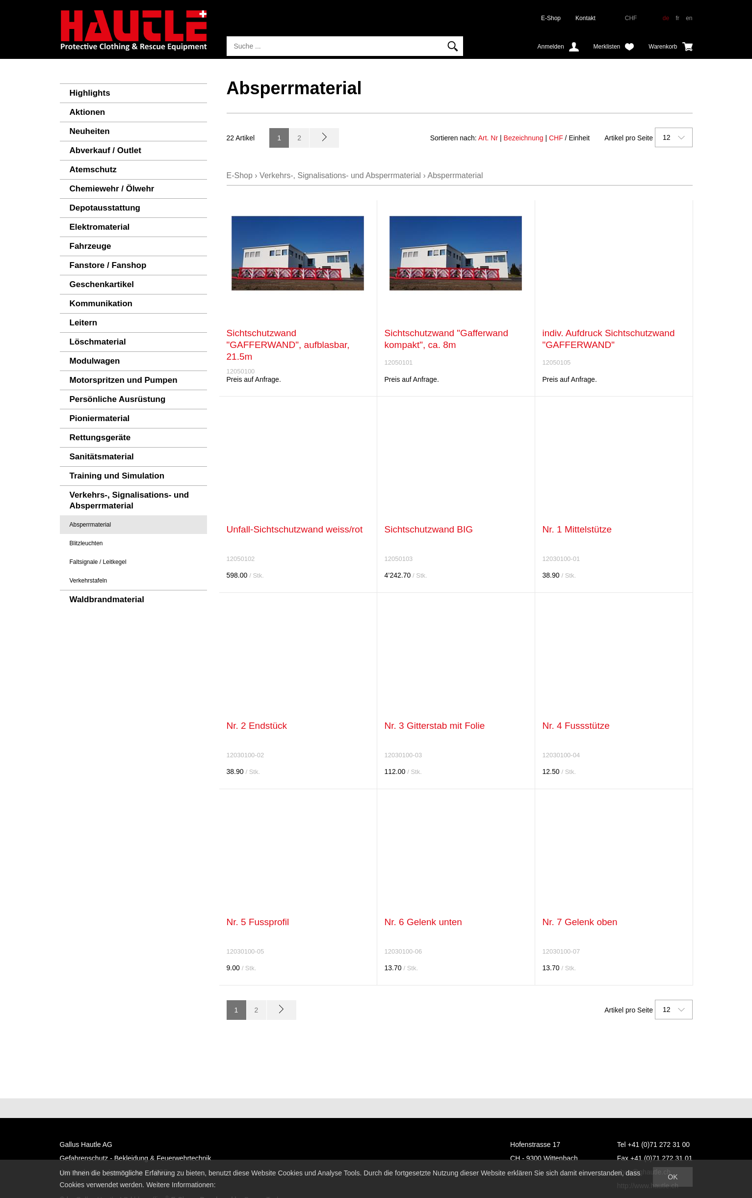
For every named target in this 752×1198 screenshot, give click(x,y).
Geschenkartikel (102, 284)
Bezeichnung (524, 138)
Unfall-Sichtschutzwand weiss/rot (295, 529)
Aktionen (87, 112)
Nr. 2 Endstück (257, 725)
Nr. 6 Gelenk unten (423, 922)
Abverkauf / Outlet (105, 150)
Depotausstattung (105, 208)
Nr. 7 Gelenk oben (580, 922)
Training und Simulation (117, 475)
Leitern (84, 322)
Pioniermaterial (100, 418)
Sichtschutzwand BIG (429, 529)
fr (677, 18)
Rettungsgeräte (100, 437)
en (689, 18)
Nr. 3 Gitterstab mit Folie (435, 725)
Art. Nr (488, 138)
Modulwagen (95, 361)
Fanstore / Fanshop (108, 265)
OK (672, 1177)
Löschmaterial (98, 341)
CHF (556, 138)
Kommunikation (101, 303)
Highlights (90, 93)
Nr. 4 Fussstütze (576, 725)
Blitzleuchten (86, 543)
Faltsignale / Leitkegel (98, 562)
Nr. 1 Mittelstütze (577, 529)
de (666, 18)
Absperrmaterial (90, 524)
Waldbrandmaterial (107, 599)
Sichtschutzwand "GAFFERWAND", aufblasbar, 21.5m (288, 345)
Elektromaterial (100, 227)
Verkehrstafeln (88, 580)
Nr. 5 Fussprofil (258, 922)
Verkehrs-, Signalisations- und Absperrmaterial (129, 500)
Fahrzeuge (90, 246)
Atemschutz (93, 169)
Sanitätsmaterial (102, 456)
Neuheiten (90, 131)
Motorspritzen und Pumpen (124, 380)
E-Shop (551, 18)
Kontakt (585, 18)
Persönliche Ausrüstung (118, 399)
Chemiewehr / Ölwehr (112, 188)
